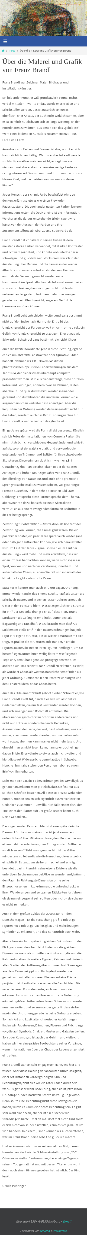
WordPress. (60, 1231)
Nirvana (45, 1231)
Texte (12, 50)
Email (67, 1221)
